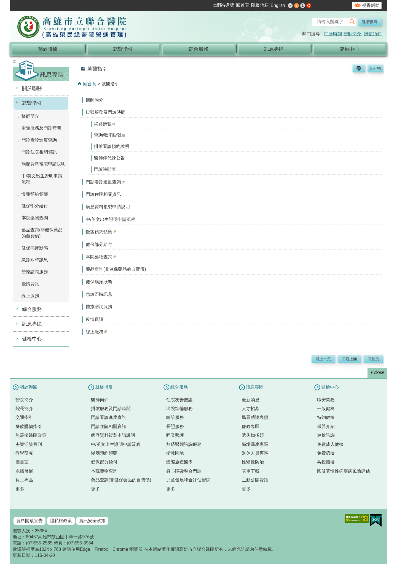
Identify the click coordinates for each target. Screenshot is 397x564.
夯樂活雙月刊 (28, 444)
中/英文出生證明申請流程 (42, 178)
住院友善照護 (179, 399)
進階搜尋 (369, 22)
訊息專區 (274, 49)
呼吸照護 (175, 435)
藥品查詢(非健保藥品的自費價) (42, 232)
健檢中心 (349, 49)
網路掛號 (104, 123)
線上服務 (30, 295)
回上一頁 (323, 359)
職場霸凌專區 (255, 444)
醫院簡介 (24, 399)
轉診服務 (175, 417)
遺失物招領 (253, 435)
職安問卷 (326, 399)
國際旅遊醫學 (179, 462)
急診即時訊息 (35, 259)
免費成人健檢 (330, 444)
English (278, 5)
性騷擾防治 (253, 462)
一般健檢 (326, 408)
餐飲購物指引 (28, 426)
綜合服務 (198, 49)
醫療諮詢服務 (35, 271)
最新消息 (250, 399)
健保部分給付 (35, 206)
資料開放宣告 (29, 520)
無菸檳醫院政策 (30, 435)
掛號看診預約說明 (111, 146)
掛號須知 (373, 33)
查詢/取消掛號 (109, 135)
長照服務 (175, 426)
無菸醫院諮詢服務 (184, 444)
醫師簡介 (353, 33)
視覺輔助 (371, 5)
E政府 (376, 520)
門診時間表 (105, 169)
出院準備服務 (179, 408)
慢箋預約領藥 (35, 194)
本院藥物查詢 (35, 217)
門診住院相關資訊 (39, 152)
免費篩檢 (326, 453)
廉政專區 (250, 426)
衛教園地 (175, 453)
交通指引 (24, 417)
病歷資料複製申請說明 (44, 163)
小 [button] (290, 5)
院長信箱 (260, 5)
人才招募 (250, 408)
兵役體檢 (326, 462)
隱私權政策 (61, 520)
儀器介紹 (326, 426)
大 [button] (302, 5)
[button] (352, 22)
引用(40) (375, 68)
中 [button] (296, 5)
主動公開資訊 (255, 480)
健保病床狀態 (35, 248)
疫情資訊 (30, 283)
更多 (19, 489)
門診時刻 (333, 33)
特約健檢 (326, 417)
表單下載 (250, 471)
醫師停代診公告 (109, 158)
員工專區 (24, 480)
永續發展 (24, 471)
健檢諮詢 (326, 435)
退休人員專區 (255, 453)
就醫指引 (123, 49)
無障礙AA (357, 518)
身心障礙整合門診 (184, 471)
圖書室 (22, 462)
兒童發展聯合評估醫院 (188, 480)
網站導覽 (225, 5)
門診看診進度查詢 (39, 140)
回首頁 (242, 5)
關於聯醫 (48, 49)
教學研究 (24, 453)
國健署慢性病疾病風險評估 (343, 471)
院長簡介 (24, 408)
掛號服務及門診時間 (41, 128)
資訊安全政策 (92, 520)
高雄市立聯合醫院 (71, 27)
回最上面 (349, 359)
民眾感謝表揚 (255, 417)
